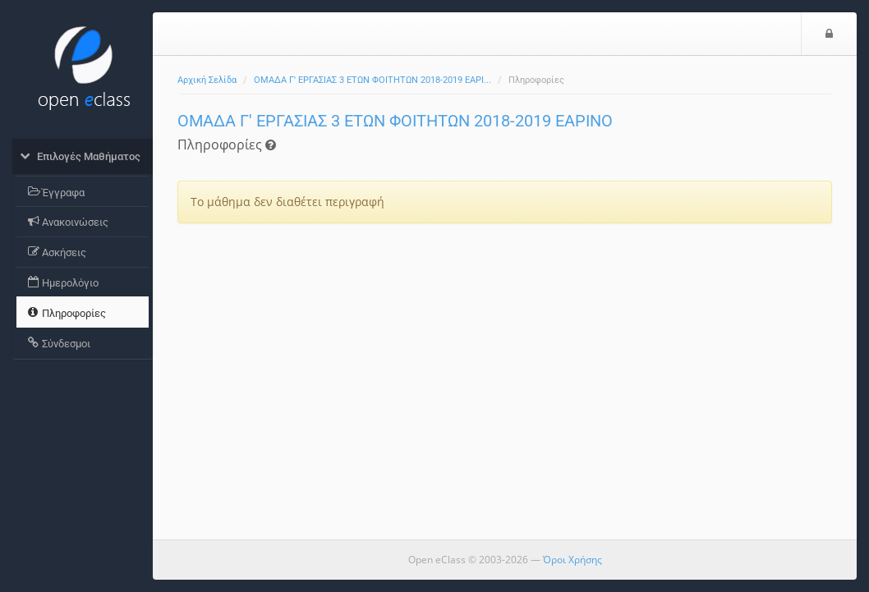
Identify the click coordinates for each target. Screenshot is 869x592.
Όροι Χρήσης (572, 560)
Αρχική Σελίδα (207, 80)
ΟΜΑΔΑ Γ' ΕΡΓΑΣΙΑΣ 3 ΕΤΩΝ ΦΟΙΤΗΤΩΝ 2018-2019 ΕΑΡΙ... (372, 80)
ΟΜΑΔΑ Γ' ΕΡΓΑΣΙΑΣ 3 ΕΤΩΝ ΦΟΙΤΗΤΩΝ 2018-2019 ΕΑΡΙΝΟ (395, 121)
